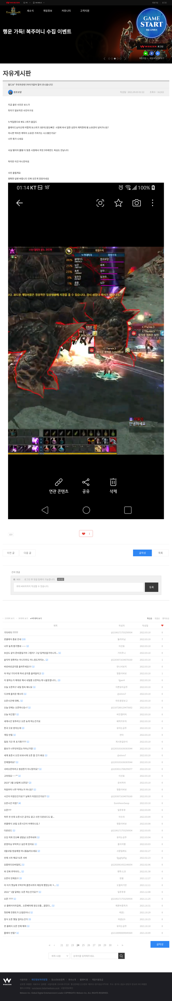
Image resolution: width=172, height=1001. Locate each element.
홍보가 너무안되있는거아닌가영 (20, 748)
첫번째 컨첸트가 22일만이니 (18, 912)
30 (110, 945)
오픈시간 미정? (12, 803)
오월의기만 (122, 885)
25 (83, 945)
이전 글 (11, 553)
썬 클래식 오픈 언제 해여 (16, 926)
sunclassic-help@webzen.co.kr (46, 988)
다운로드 (9, 830)
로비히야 (122, 782)
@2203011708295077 (121, 769)
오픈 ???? (10, 898)
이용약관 (23, 979)
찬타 (122, 734)
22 (67, 945)
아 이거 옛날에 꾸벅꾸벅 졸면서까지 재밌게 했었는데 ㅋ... (31, 885)
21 (61, 945)
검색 (121, 956)
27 (94, 945)
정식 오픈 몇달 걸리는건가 (17, 919)
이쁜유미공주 (122, 687)
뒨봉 (122, 878)
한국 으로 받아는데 (14, 728)
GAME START (151, 23)
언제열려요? (11, 762)
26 (88, 945)
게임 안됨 (10, 734)
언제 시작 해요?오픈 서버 (15, 857)
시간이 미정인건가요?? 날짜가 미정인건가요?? (26, 796)
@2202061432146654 (121, 864)
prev (104, 58)
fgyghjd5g (122, 857)
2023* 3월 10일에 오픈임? (17, 782)
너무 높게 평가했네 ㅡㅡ (16, 646)
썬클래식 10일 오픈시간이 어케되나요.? (22, 823)
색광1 (121, 912)
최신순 (149, 618)
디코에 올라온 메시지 (15, 693)
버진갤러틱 (122, 714)
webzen (12, 2)
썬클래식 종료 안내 (15, 639)
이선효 (122, 646)
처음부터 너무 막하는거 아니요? (20, 789)
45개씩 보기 (37, 618)
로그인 (164, 2)
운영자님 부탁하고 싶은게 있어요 (20, 844)
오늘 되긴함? (11, 714)
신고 (10, 534)
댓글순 (157, 618)
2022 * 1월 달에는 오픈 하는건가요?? (22, 891)
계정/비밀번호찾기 (156, 58)
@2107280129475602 (121, 707)
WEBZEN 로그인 (152, 46)
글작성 (142, 553)
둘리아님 (122, 639)
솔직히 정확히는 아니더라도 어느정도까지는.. (26, 659)
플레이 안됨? (11, 932)
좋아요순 (165, 618)
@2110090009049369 (121, 932)
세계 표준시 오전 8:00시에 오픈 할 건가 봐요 (25, 755)
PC (27, 3)
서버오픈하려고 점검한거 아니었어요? (23, 769)
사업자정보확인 (67, 988)
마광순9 (121, 919)
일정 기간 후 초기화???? (16, 741)
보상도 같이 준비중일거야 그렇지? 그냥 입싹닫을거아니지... (32, 652)
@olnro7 (121, 693)
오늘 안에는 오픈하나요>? (17, 707)
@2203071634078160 (121, 659)
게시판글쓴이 (122, 741)
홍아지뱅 (122, 844)
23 (72, 945)
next (125, 58)
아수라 (122, 816)
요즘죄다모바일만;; (14, 864)
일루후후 (122, 810)
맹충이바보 (122, 673)
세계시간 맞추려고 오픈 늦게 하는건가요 (22, 721)
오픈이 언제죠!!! (13, 878)
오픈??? (7, 810)
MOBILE (38, 3)
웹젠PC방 (84, 979)
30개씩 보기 (23, 618)
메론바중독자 (122, 905)
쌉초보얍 (15, 92)
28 (99, 945)
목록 (160, 553)
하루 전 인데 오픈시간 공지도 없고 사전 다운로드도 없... (29, 816)
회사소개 (72, 979)
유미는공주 (122, 728)
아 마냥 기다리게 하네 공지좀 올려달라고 (24, 673)
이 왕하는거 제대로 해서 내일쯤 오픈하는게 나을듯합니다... (32, 680)
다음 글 (27, 553)
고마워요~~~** (12, 775)
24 (78, 945)
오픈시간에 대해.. (13, 700)
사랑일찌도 (122, 850)
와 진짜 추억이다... (14, 871)
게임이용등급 (97, 979)
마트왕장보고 (122, 700)
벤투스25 (121, 871)
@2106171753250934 (121, 632)
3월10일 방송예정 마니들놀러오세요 (22, 850)
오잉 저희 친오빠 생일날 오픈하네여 (22, 837)
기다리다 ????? (11, 632)
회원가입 (155, 2)
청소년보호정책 (57, 979)
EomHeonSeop (121, 803)
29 (104, 945)
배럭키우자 (122, 721)
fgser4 (122, 680)
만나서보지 (122, 666)
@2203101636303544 (121, 748)
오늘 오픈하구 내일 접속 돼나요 (19, 687)
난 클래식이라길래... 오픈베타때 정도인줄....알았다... (29, 905)
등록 (151, 587)
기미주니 (122, 652)
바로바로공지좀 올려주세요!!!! (19, 666)
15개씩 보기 (9, 618)
